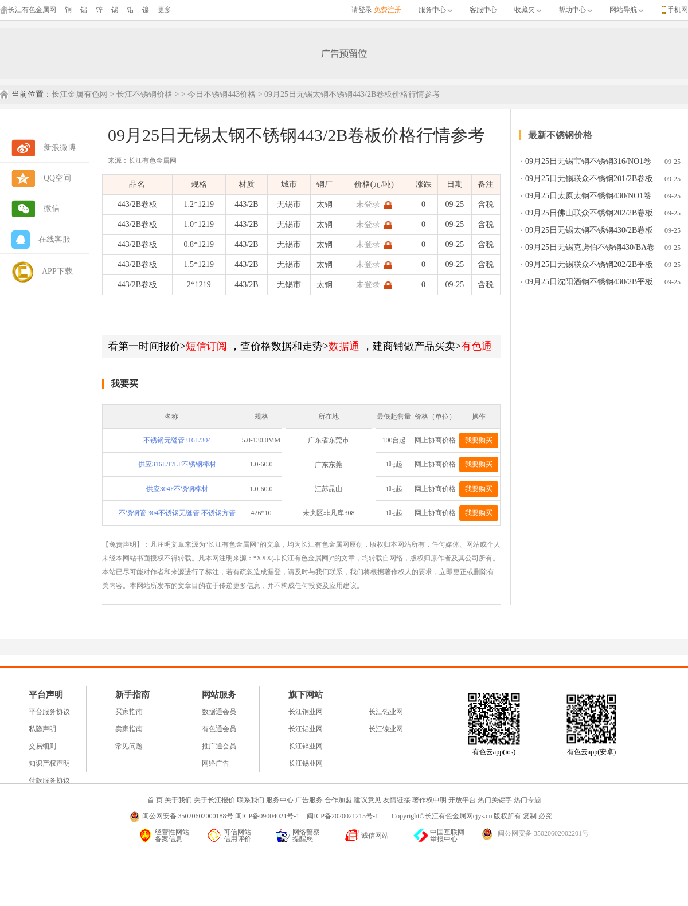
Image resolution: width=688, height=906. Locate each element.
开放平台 (462, 800)
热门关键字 (495, 800)
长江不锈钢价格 (144, 94)
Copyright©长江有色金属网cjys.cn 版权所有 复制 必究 (472, 816)
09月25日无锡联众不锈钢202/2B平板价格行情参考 (589, 266)
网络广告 (215, 763)
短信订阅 (206, 346)
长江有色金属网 (28, 10)
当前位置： (31, 94)
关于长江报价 (214, 800)
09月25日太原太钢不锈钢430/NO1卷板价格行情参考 (588, 198)
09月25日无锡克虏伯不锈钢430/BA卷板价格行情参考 (590, 249)
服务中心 (435, 10)
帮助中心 (575, 10)
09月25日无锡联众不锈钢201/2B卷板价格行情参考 (589, 180)
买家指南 (129, 712)
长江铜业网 (305, 712)
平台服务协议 (49, 712)
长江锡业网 (305, 763)
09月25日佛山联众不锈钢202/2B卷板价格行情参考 (589, 215)
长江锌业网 (305, 746)
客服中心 (483, 10)
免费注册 (387, 10)
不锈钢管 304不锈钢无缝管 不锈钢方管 (177, 513)
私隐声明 (42, 729)
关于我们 (178, 800)
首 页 (155, 800)
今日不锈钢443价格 (221, 94)
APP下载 (57, 271)
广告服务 (309, 800)
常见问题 (129, 746)
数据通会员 (219, 712)
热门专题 (527, 800)
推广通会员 (219, 746)
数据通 (344, 346)
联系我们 (250, 800)
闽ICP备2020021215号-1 (343, 816)
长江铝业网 (305, 729)
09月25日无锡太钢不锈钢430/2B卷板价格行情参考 (589, 232)
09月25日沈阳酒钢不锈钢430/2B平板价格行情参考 (589, 284)
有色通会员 (219, 729)
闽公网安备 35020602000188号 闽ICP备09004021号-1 (221, 816)
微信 (52, 208)
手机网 (677, 10)
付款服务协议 (49, 780)
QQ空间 (57, 178)
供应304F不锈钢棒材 (177, 489)
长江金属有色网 (80, 94)
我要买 (124, 384)
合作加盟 (338, 800)
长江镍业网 (386, 729)
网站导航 (626, 10)
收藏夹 (527, 10)
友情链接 (397, 800)
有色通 (476, 346)
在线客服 (54, 239)
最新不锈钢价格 (560, 135)
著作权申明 (429, 800)
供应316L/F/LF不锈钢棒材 (177, 464)
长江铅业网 (386, 712)
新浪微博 (60, 147)
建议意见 (367, 800)
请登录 (361, 10)
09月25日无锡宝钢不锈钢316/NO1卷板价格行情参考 (588, 163)
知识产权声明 (49, 763)
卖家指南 (129, 729)
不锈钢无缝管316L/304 (177, 440)
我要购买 (478, 440)
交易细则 (42, 746)
